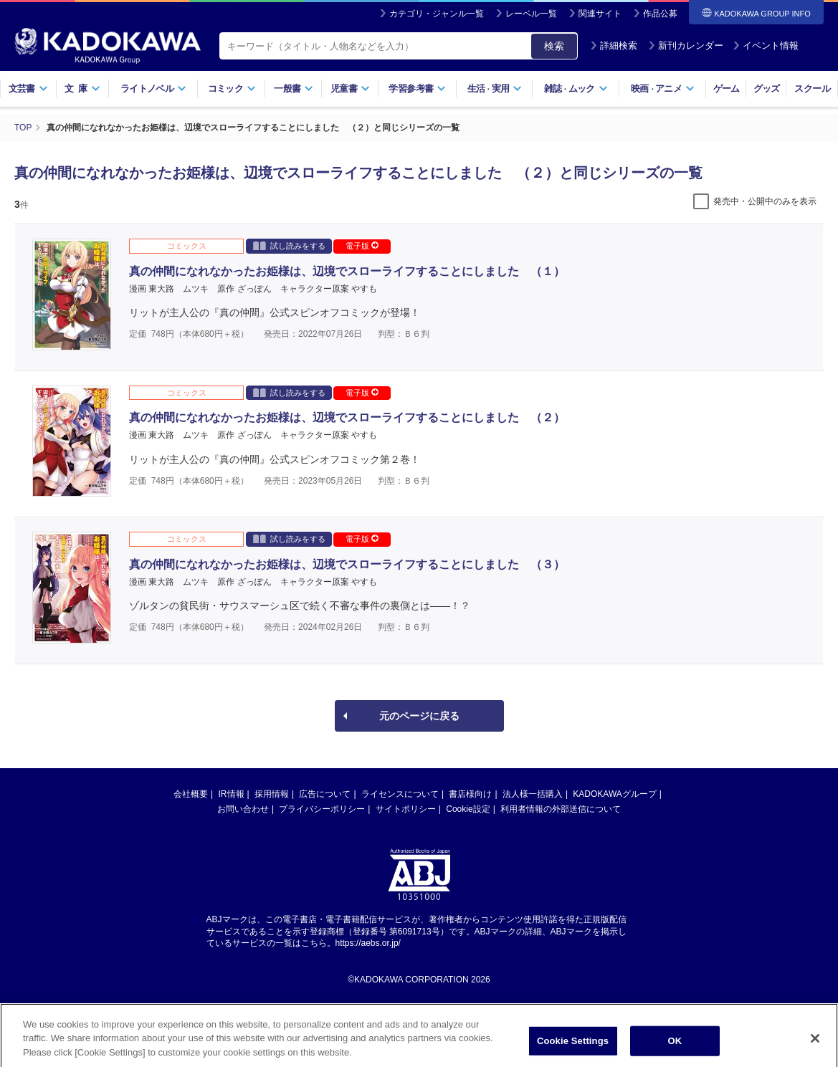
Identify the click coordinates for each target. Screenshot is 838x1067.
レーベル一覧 (531, 14)
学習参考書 (417, 88)
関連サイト (600, 14)
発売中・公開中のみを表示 (764, 201)
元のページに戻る (419, 716)
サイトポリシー (406, 809)
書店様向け (470, 794)
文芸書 (28, 88)
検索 (554, 46)
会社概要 (190, 794)
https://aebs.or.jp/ (368, 943)
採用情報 (271, 794)
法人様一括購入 (533, 794)
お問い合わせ (243, 809)
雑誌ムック (576, 88)
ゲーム (726, 88)
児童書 (350, 88)
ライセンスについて (400, 794)
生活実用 (495, 88)
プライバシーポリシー (322, 809)
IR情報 (231, 794)
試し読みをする (289, 245)
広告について (325, 794)
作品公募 (660, 14)
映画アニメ (663, 88)
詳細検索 (613, 45)
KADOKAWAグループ (614, 794)
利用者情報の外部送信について (560, 809)
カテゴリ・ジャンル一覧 (436, 14)
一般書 (293, 88)
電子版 (362, 245)
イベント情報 (766, 45)
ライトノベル (153, 88)
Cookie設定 (468, 809)
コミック (232, 88)
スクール (811, 88)
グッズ (766, 88)
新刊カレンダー (685, 45)
